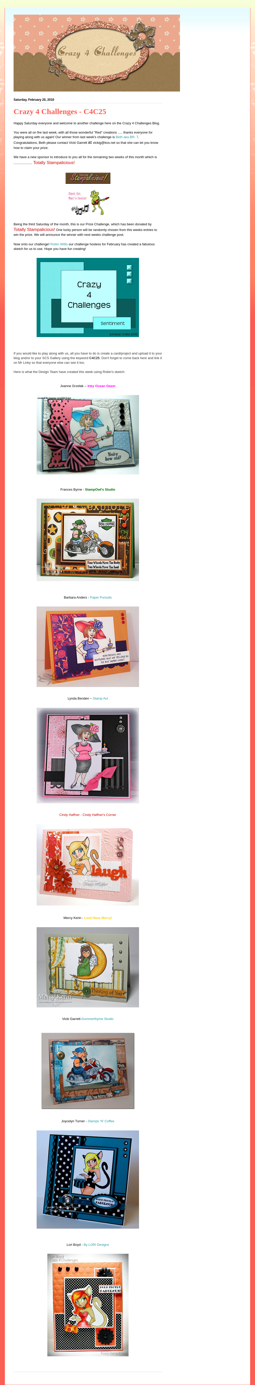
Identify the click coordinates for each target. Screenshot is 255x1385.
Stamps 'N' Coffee (101, 1121)
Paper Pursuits (101, 597)
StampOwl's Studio (100, 489)
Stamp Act (100, 698)
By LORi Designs (96, 1245)
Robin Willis (59, 244)
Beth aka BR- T (127, 137)
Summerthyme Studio (97, 1019)
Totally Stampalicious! (53, 162)
